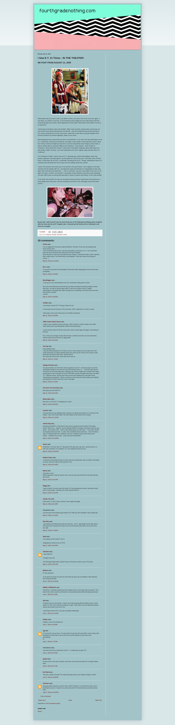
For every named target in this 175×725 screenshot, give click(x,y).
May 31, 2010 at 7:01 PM (50, 515)
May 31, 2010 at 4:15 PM (50, 464)
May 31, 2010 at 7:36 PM (50, 530)
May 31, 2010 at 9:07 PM (50, 564)
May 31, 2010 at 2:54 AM (50, 274)
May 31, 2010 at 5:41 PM (50, 493)
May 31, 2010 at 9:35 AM (50, 404)
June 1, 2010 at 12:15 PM (50, 613)
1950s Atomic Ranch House (52, 321)
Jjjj (44, 631)
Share (39, 711)
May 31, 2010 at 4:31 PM (50, 479)
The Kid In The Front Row (51, 388)
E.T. (44, 234)
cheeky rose (47, 499)
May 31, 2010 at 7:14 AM (50, 359)
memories (59, 234)
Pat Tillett (46, 672)
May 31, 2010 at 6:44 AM (50, 340)
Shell (44, 536)
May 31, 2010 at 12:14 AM (50, 261)
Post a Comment (46, 696)
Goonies (54, 234)
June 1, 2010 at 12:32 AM (50, 581)
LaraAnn (45, 410)
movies (65, 234)
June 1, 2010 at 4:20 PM (50, 624)
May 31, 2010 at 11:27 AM (50, 417)
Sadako (45, 619)
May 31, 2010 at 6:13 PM (50, 504)
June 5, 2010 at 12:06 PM (50, 677)
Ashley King (47, 423)
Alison (45, 444)
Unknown (46, 551)
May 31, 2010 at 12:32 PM (51, 451)
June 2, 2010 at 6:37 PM (50, 653)
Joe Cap (45, 346)
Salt (44, 600)
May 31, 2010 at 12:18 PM (51, 438)
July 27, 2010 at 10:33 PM (50, 692)
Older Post (98, 700)
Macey (45, 471)
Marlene (45, 570)
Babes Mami (47, 399)
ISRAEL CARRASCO (49, 587)
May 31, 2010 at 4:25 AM (50, 315)
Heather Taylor (47, 457)
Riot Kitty (46, 521)
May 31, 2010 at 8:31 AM (50, 393)
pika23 (45, 659)
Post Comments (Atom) (53, 703)
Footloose (48, 234)
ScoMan (45, 303)
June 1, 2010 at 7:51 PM (50, 641)
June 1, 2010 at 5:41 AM (50, 594)
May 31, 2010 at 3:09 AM (50, 297)
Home (70, 700)
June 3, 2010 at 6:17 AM (50, 666)
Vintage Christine (48, 365)
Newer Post (41, 700)
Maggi (45, 486)
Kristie (45, 244)
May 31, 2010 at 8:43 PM (50, 545)
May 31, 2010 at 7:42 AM (50, 382)
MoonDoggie (47, 280)
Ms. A (44, 267)
